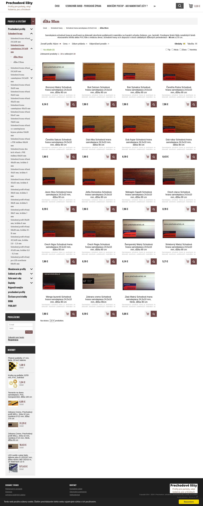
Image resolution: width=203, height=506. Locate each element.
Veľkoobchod (75, 495)
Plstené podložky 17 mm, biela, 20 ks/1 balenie (18, 359)
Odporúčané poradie (98, 44)
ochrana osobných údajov (15, 495)
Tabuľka (190, 44)
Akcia (176, 50)
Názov (55, 44)
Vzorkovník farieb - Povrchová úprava (83, 6)
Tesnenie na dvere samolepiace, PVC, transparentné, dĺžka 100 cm (20, 395)
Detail (21, 367)
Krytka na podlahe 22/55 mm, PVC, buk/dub (18, 376)
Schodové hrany (57, 28)
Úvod (57, 6)
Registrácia (13, 340)
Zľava (184, 50)
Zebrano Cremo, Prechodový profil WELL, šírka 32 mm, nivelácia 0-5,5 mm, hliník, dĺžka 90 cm (20, 437)
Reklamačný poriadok (13, 489)
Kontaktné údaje (76, 489)
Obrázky (178, 44)
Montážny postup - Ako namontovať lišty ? (127, 6)
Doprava (8, 492)
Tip (169, 50)
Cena (65, 44)
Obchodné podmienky (78, 492)
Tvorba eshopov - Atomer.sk (187, 497)
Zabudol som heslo (16, 337)
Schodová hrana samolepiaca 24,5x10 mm (81, 28)
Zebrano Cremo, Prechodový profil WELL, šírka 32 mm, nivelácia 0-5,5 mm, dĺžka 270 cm (20, 415)
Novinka (193, 50)
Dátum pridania (78, 44)
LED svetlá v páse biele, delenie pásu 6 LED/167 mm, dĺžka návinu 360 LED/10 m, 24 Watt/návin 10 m (20, 458)
